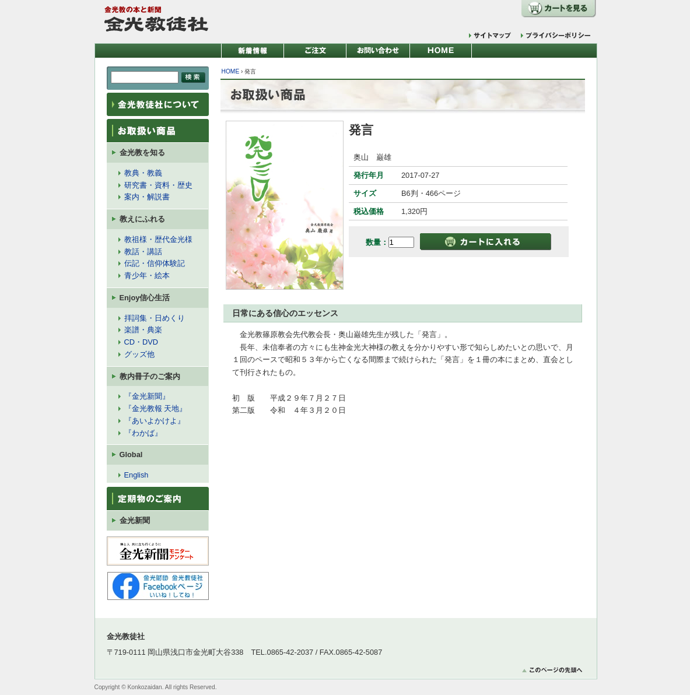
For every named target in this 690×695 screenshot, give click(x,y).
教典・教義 (143, 173)
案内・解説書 (147, 196)
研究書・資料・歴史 (158, 185)
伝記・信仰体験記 (154, 263)
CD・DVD (141, 342)
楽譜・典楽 (143, 329)
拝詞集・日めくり (154, 318)
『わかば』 (143, 433)
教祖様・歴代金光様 (158, 239)
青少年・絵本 (147, 275)
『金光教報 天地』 (155, 408)
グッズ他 (139, 354)
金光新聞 (135, 520)
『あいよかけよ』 (154, 420)
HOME (231, 71)
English (136, 475)
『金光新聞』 (147, 396)
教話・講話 (143, 251)
